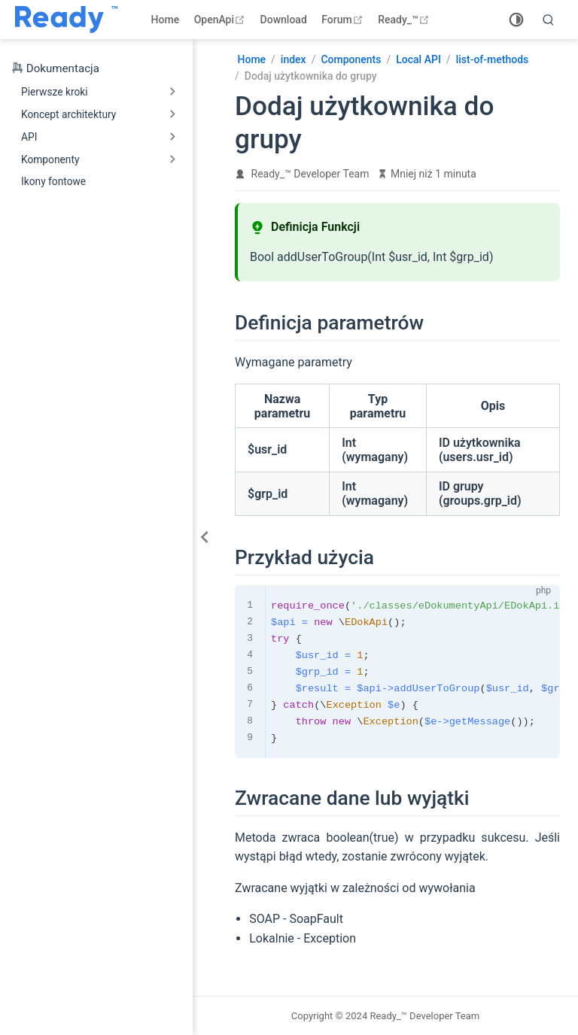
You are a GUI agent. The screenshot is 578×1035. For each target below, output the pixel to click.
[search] (548, 19)
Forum (343, 20)
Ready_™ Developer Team (310, 174)
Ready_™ (405, 20)
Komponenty (50, 159)
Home (165, 20)
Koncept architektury (68, 114)
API (29, 137)
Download (283, 20)
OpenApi (221, 20)
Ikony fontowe (53, 181)
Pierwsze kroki (54, 92)
